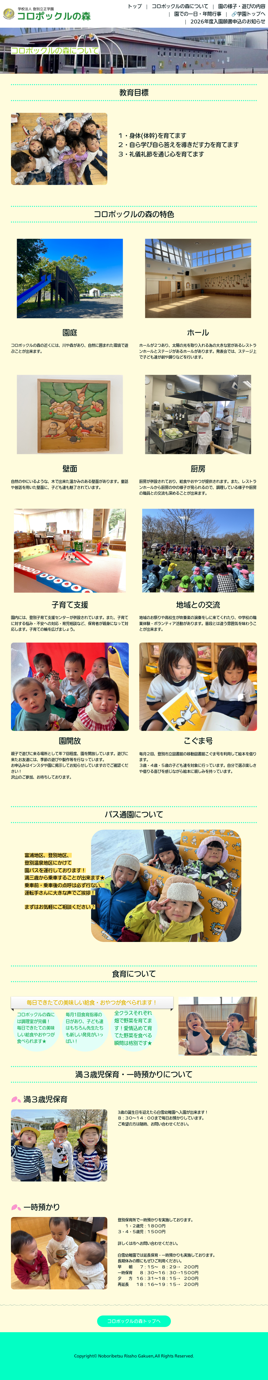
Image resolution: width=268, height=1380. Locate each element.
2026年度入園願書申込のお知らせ (228, 21)
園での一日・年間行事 (197, 13)
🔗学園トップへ (248, 13)
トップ (135, 6)
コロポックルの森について (180, 6)
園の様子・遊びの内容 (241, 6)
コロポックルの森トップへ (134, 1321)
